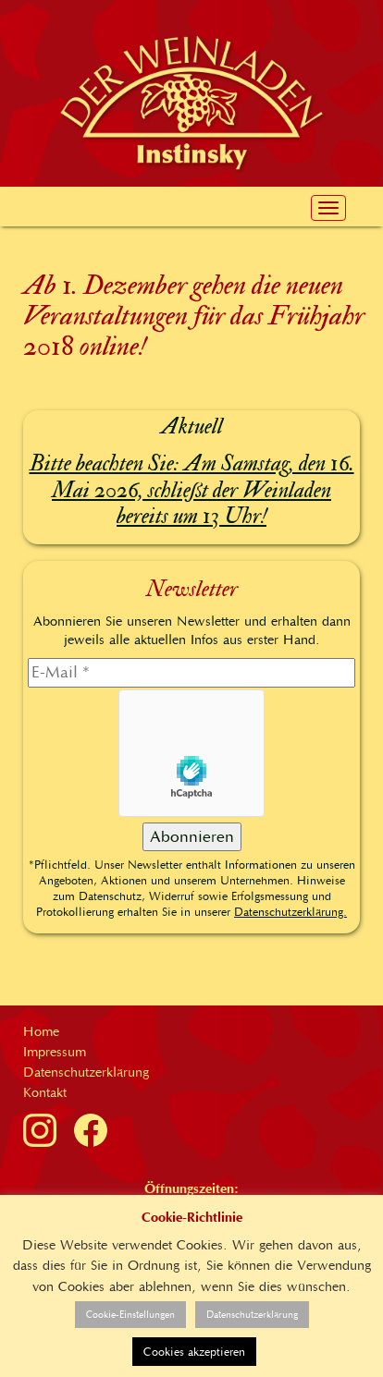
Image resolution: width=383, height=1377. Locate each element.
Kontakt (45, 1092)
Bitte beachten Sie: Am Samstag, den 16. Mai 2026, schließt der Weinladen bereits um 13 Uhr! (192, 490)
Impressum (54, 1051)
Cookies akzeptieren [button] (194, 1352)
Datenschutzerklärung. (290, 912)
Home (41, 1031)
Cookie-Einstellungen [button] (130, 1315)
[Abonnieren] (191, 837)
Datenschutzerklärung (86, 1072)
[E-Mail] (191, 673)
